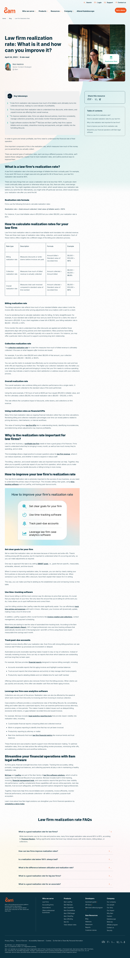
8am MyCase (68, 905)
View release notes (70, 925)
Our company (111, 902)
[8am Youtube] (123, 942)
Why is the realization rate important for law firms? (103, 122)
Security (109, 930)
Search (88, 3)
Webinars (88, 921)
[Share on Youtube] (99, 99)
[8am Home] (11, 10)
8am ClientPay (68, 916)
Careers (109, 916)
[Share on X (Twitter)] (91, 99)
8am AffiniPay (68, 919)
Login (98, 3)
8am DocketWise (69, 910)
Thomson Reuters (28, 839)
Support (108, 3)
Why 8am (110, 913)
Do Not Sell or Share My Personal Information (68, 941)
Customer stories (91, 930)
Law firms (45, 902)
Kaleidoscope (111, 919)
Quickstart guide (92, 902)
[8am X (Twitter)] (108, 942)
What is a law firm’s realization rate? (98, 115)
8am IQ (66, 922)
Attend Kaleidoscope (85, 11)
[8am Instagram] (113, 942)
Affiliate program (112, 925)
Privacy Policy (9, 941)
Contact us (120, 3)
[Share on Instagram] (94, 99)
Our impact (110, 910)
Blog (86, 919)
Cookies (48, 941)
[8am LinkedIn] (118, 942)
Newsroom (89, 924)
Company (69, 11)
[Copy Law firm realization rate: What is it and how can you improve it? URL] (101, 99)
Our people (110, 905)
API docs (89, 905)
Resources (56, 11)
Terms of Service (21, 941)
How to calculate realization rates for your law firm (103, 119)
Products (44, 11)
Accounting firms (48, 905)
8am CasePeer (69, 907)
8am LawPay (68, 902)
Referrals (110, 922)
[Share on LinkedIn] (96, 99)
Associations (46, 907)
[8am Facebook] (103, 942)
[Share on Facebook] (89, 99)
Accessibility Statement (36, 941)
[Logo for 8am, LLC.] (17, 899)
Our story (110, 907)
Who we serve (29, 11)
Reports (87, 927)
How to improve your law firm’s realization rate (102, 126)
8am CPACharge (69, 913)
